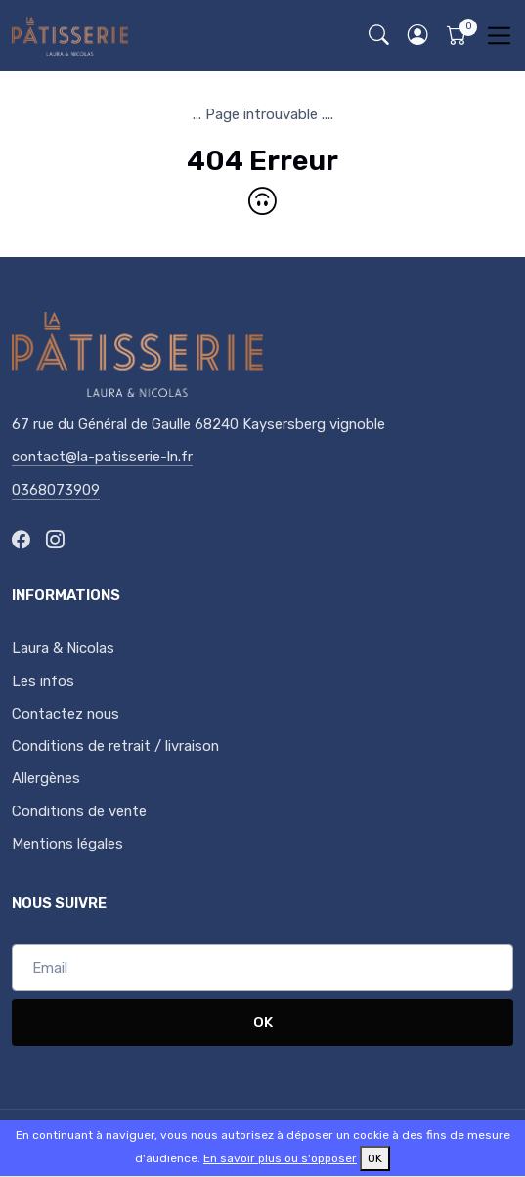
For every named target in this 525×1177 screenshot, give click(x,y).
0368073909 (56, 490)
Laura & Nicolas (63, 648)
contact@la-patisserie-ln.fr (102, 456)
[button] (417, 36)
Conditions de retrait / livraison (115, 746)
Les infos (43, 681)
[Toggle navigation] (499, 36)
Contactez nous (65, 713)
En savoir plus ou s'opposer (280, 1158)
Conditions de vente (79, 811)
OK (263, 1022)
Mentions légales (67, 843)
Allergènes (46, 778)
